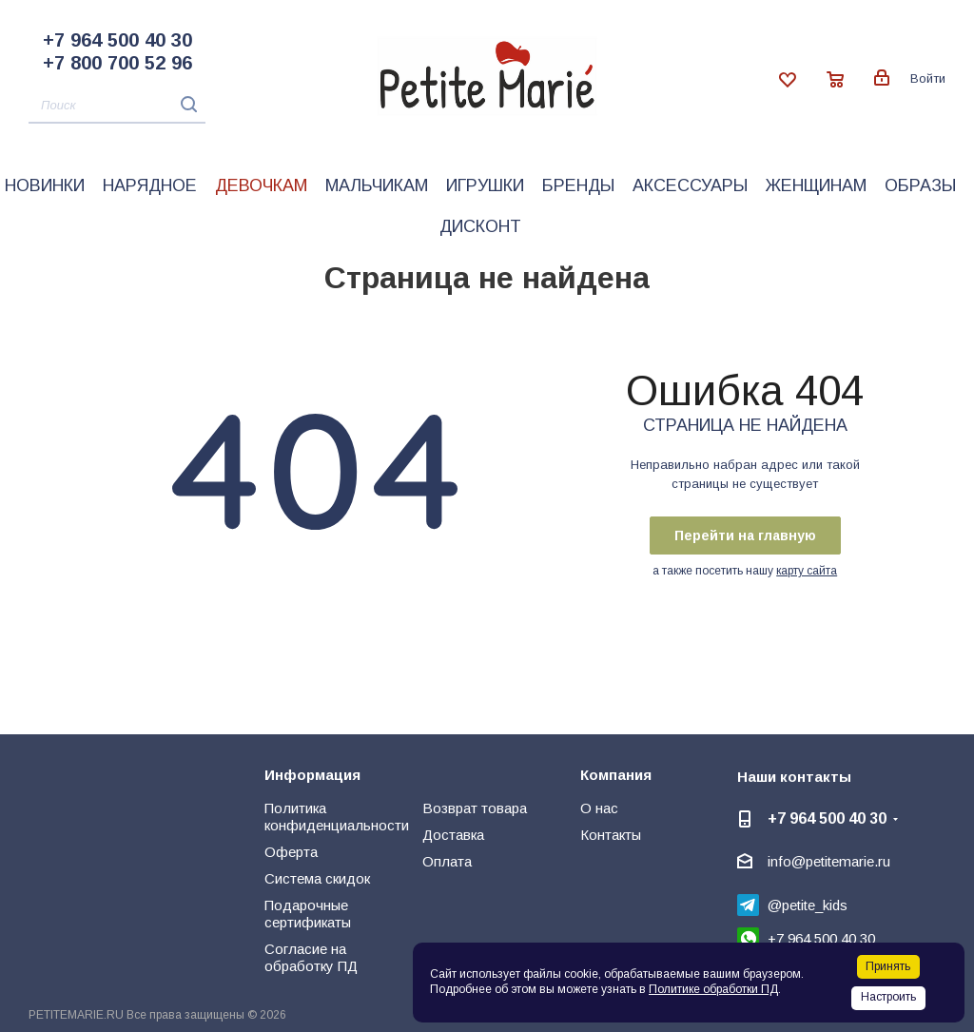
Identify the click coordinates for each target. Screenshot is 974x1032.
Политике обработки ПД (713, 989)
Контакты (610, 835)
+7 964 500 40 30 (117, 39)
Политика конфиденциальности (336, 816)
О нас (599, 808)
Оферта (291, 852)
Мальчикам (376, 185)
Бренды (578, 185)
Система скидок (317, 878)
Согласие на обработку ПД (311, 957)
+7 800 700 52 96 (117, 62)
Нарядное (150, 185)
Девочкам (261, 185)
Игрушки (485, 185)
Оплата (447, 861)
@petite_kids (807, 905)
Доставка (453, 835)
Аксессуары (690, 185)
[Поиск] (117, 106)
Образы (920, 185)
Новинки (45, 185)
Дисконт (480, 226)
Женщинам (816, 185)
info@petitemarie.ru (829, 861)
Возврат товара (474, 808)
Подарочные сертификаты (307, 913)
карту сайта (806, 570)
